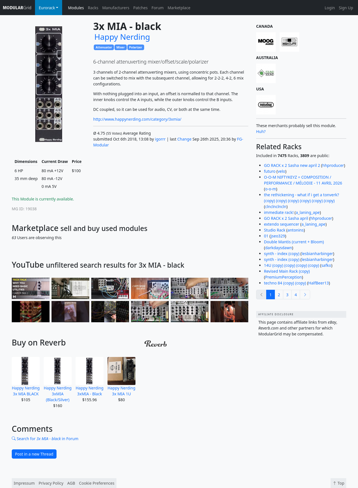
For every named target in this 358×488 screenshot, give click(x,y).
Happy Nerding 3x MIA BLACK (26, 376)
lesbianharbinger (317, 253)
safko (326, 265)
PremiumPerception (283, 277)
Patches (140, 7)
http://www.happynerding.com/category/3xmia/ (137, 119)
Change (184, 139)
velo (281, 171)
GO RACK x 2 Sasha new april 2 (292, 165)
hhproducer (333, 165)
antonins (295, 230)
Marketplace (179, 7)
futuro (269, 171)
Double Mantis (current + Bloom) (294, 241)
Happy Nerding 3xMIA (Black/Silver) (58, 379)
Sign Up (346, 7)
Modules (76, 7)
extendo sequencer (281, 224)
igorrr (160, 139)
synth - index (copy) (281, 253)
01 (266, 236)
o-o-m (270, 189)
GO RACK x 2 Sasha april (286, 218)
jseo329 (278, 236)
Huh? (261, 131)
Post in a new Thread (34, 454)
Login (330, 7)
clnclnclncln (275, 206)
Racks (93, 7)
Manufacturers (115, 7)
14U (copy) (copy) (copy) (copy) (291, 265)
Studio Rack (274, 230)
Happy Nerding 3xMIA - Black (90, 376)
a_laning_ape (308, 212)
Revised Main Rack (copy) (287, 271)
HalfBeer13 (318, 283)
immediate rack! (279, 212)
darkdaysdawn (278, 247)
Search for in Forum (45, 438)
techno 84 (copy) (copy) (285, 283)
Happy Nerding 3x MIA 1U (121, 376)
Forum (157, 7)
